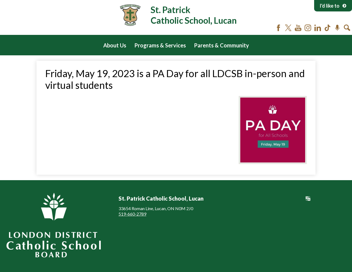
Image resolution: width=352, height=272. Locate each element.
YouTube (298, 28)
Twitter (288, 28)
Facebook (278, 28)
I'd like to (333, 6)
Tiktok (327, 28)
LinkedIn (317, 28)
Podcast (337, 28)
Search (347, 28)
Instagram (308, 28)
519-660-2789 (132, 213)
